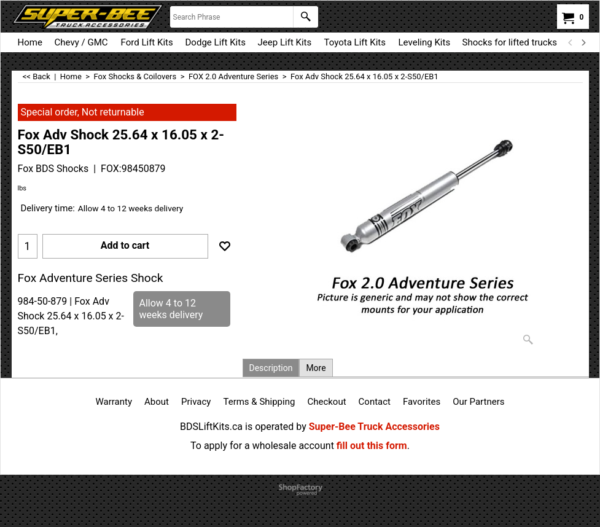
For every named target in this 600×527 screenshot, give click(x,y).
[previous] (571, 42)
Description (271, 368)
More (315, 368)
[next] (583, 42)
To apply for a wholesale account (262, 445)
